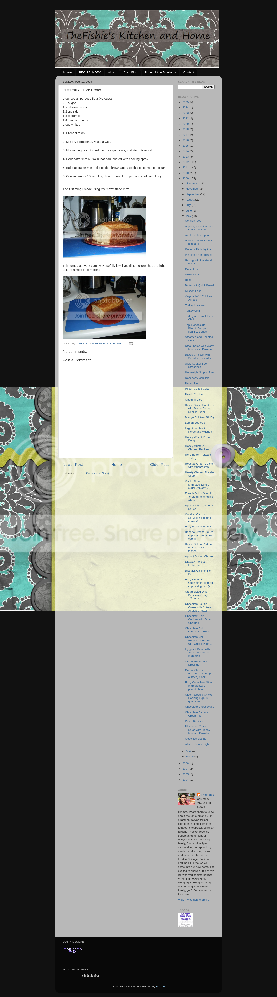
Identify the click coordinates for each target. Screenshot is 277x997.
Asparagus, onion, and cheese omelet (199, 228)
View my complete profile (193, 899)
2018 (185, 129)
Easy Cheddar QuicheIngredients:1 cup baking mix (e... (199, 583)
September (193, 194)
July (189, 205)
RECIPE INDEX (90, 72)
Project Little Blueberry (160, 72)
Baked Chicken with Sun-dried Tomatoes (199, 356)
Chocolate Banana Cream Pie (196, 714)
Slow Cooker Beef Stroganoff (196, 365)
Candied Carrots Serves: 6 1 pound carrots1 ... (198, 517)
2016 (185, 140)
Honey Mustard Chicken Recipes (197, 447)
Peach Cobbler (194, 394)
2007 (185, 768)
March (190, 756)
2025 (185, 102)
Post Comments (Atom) (94, 473)
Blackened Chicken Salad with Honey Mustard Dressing (197, 730)
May (189, 216)
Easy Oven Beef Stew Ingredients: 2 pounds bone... (198, 686)
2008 (185, 763)
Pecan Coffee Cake (197, 388)
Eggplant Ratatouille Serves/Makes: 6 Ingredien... (197, 652)
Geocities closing (195, 738)
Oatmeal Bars (193, 399)
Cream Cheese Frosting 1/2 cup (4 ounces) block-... (198, 673)
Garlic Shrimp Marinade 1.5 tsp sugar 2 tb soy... (197, 484)
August (190, 199)
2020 (185, 123)
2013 (185, 156)
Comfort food (193, 220)
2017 (185, 134)
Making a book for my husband (198, 242)
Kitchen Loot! (193, 290)
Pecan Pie (191, 383)
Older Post (159, 464)
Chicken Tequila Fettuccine (195, 563)
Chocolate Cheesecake (199, 706)
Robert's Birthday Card (199, 249)
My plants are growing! (199, 254)
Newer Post (73, 464)
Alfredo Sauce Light (197, 744)
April (189, 751)
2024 (185, 107)
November (193, 188)
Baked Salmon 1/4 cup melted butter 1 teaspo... (199, 547)
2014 (185, 151)
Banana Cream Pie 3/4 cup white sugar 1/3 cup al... (199, 535)
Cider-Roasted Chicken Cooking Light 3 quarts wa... (199, 698)
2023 (185, 112)
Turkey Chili (192, 310)
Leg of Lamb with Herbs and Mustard (198, 430)
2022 (185, 118)
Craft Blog (131, 72)
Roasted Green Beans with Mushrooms (199, 465)
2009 (185, 178)
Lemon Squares (195, 422)
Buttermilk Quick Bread (199, 285)
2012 (185, 162)
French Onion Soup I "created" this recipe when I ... (199, 497)
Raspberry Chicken (197, 377)
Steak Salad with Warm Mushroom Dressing (199, 347)
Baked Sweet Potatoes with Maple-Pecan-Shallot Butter (199, 408)
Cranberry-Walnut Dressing (196, 663)
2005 (185, 774)
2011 (185, 167)
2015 (185, 145)
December (193, 183)
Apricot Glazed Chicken (199, 556)
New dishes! (192, 274)
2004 (185, 779)
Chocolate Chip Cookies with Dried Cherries (198, 619)
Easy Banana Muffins (198, 526)
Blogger (161, 986)
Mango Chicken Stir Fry (199, 417)
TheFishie (207, 794)
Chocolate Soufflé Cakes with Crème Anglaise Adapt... (198, 607)
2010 (185, 173)
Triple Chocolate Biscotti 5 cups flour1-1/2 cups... (197, 328)
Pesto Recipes (194, 721)
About (112, 72)
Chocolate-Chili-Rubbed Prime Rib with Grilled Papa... (198, 640)
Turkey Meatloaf (195, 305)
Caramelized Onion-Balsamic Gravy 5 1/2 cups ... (197, 595)
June (189, 210)
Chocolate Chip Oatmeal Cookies (197, 630)
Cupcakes (191, 269)
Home (67, 72)
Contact (188, 72)
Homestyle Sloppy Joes (199, 372)
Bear (188, 279)
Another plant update (198, 235)
